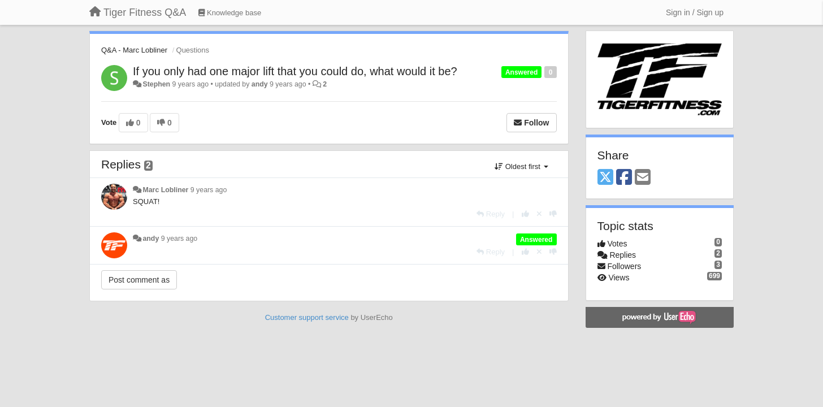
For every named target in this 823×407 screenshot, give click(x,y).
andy (260, 84)
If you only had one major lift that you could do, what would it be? (295, 71)
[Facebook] (624, 178)
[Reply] (491, 214)
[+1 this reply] (525, 214)
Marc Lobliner (165, 190)
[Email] (643, 178)
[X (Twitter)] (605, 178)
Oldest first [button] (521, 166)
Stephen (156, 84)
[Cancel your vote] (539, 214)
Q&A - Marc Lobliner (134, 50)
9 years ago (208, 190)
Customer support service (307, 317)
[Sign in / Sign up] (694, 12)
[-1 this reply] (553, 214)
